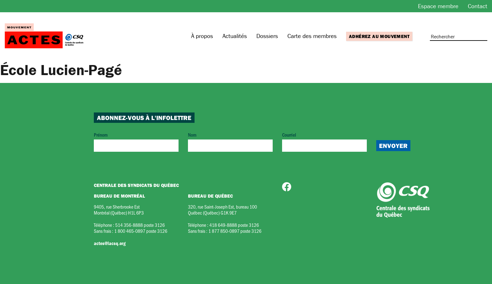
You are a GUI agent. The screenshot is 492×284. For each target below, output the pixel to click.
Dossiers (267, 36)
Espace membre (438, 6)
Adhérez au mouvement (379, 36)
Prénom (136, 141)
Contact (477, 6)
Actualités (234, 36)
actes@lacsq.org (110, 243)
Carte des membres (312, 36)
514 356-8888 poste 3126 (140, 224)
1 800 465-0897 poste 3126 (140, 230)
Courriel (324, 141)
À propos (202, 36)
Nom (230, 141)
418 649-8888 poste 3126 (234, 224)
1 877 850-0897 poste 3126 (234, 230)
